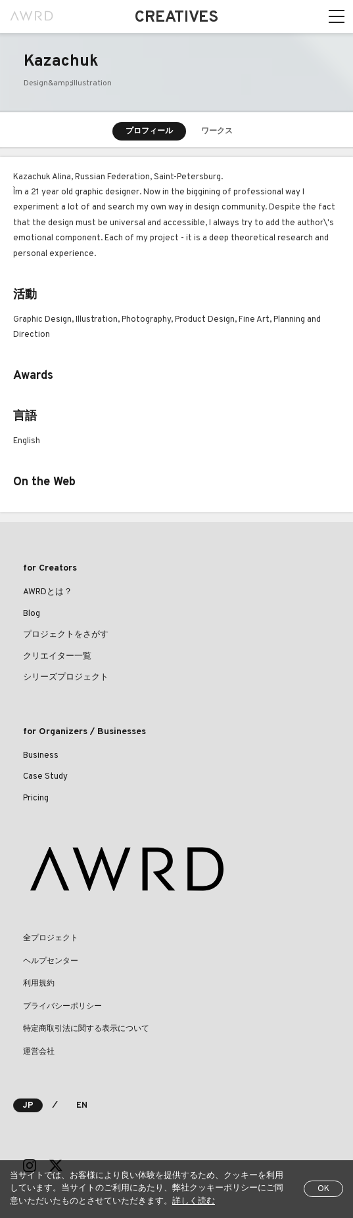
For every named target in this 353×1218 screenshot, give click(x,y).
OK (323, 1189)
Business (41, 755)
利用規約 (39, 983)
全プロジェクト (50, 938)
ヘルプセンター (50, 961)
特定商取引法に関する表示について (86, 1029)
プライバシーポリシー (62, 1006)
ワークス (217, 131)
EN (81, 1105)
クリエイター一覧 (57, 656)
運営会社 (39, 1052)
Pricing (36, 798)
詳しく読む (193, 1201)
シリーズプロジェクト (65, 677)
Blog (31, 614)
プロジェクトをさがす (65, 635)
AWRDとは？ (47, 592)
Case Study (45, 777)
